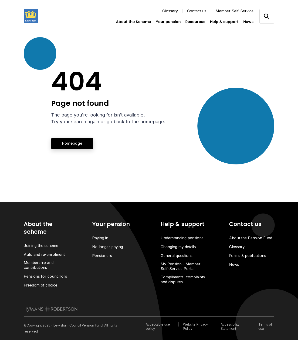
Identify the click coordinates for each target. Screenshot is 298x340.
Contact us (196, 11)
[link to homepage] (51, 309)
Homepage (72, 143)
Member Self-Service (235, 11)
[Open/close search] (266, 16)
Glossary (170, 11)
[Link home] (47, 16)
